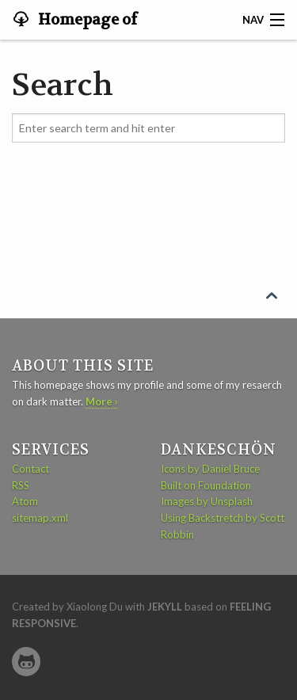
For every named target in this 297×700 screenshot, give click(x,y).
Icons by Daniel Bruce (210, 468)
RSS (20, 485)
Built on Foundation (206, 485)
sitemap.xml (40, 518)
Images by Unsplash (207, 501)
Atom (25, 501)
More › (102, 401)
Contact (30, 468)
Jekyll (164, 606)
